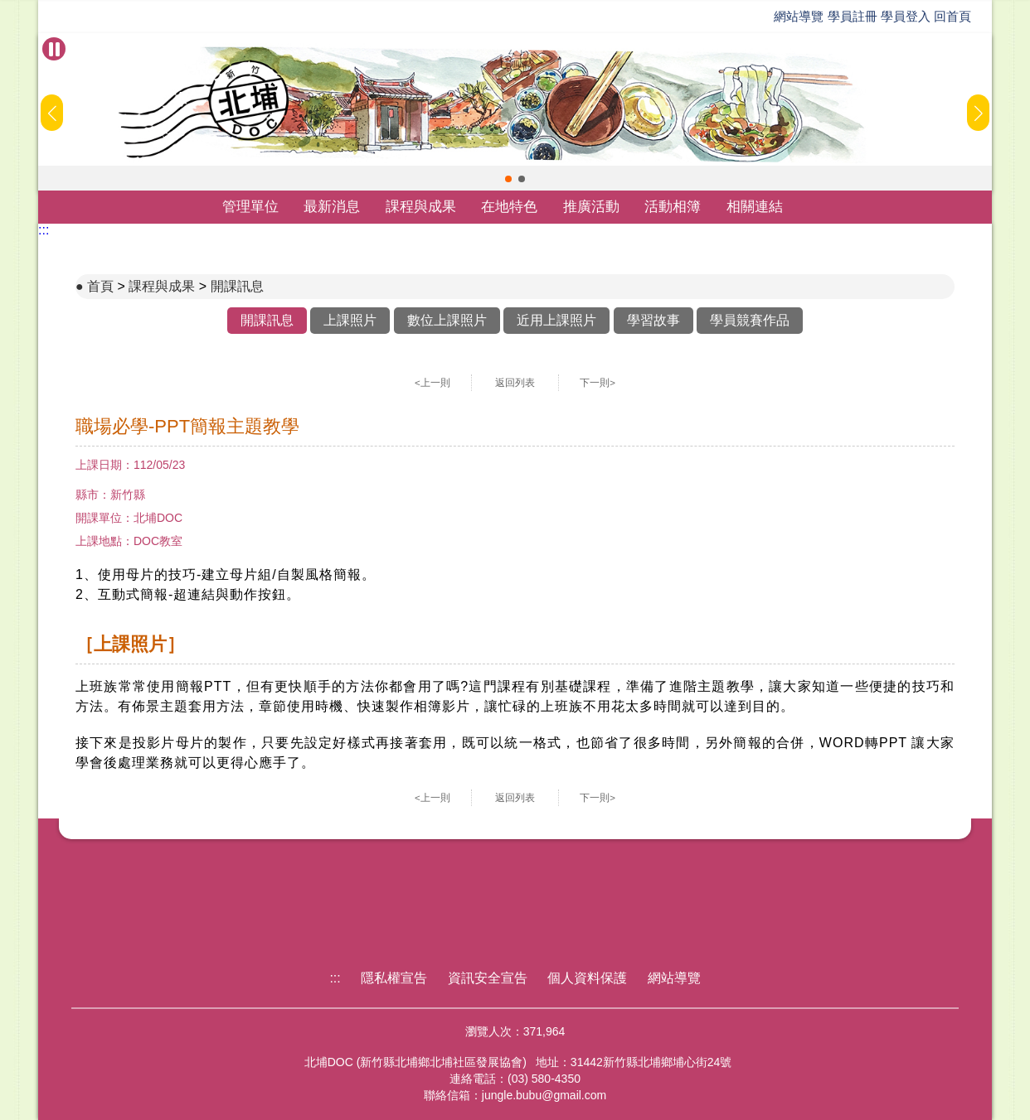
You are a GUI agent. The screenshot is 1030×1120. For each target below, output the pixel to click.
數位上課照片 (447, 320)
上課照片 (350, 320)
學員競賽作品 (750, 320)
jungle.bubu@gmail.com (544, 1095)
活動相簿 (672, 207)
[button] (508, 179)
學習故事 (653, 320)
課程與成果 (421, 207)
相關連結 (754, 207)
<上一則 (432, 383)
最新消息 (332, 207)
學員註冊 (852, 16)
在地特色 (509, 207)
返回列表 (515, 383)
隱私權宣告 (394, 978)
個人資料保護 (587, 978)
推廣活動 (591, 207)
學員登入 (905, 16)
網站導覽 (799, 16)
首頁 (100, 286)
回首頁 (952, 16)
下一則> (597, 383)
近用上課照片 (556, 320)
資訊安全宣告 (487, 978)
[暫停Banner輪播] (54, 48)
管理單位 (250, 207)
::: (43, 230)
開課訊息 (237, 286)
